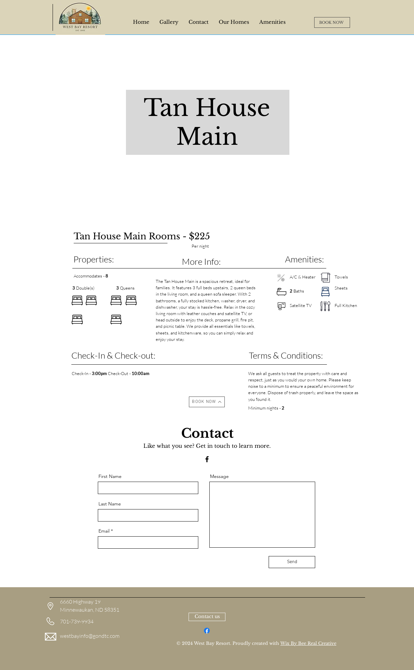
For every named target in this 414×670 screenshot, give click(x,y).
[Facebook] (207, 459)
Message (219, 476)
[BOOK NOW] (332, 22)
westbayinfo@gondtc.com (90, 635)
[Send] (292, 562)
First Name (110, 476)
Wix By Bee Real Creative (308, 643)
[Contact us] (207, 617)
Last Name (109, 503)
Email (104, 531)
